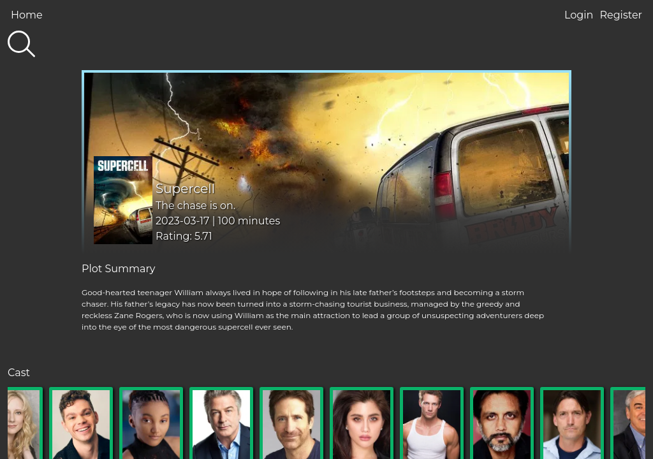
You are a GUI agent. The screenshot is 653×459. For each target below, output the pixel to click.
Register (620, 15)
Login (578, 15)
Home (27, 15)
